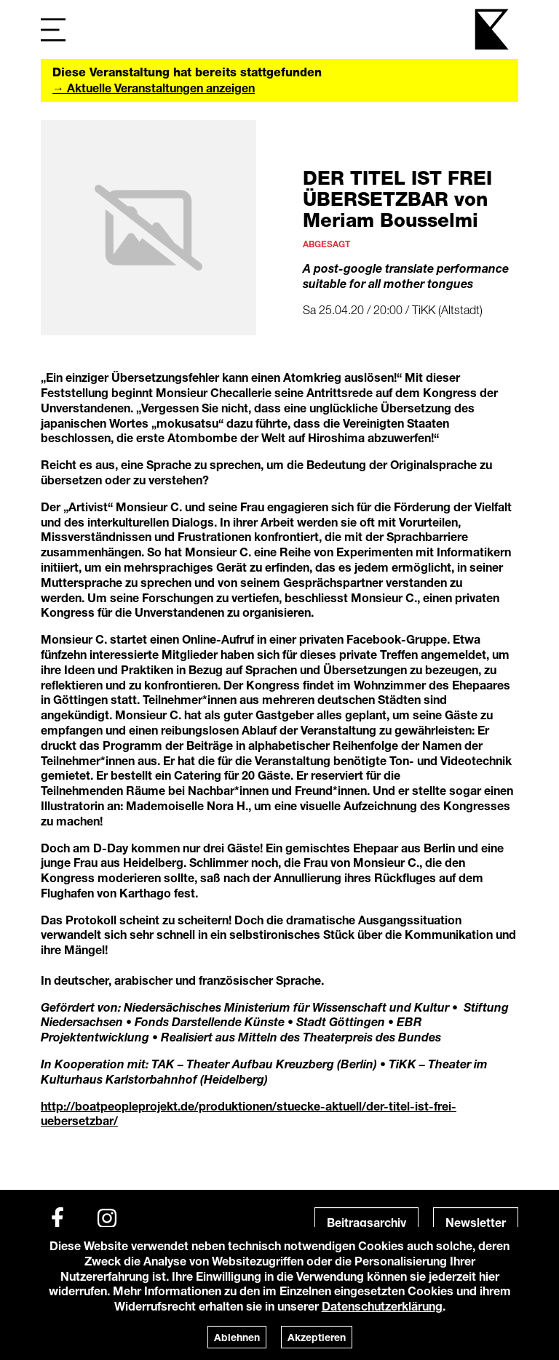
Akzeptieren (317, 1337)
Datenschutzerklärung (382, 1306)
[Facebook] (57, 1218)
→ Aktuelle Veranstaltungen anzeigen (153, 88)
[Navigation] (53, 29)
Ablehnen (237, 1337)
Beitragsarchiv (366, 1222)
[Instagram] (107, 1218)
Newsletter (475, 1222)
